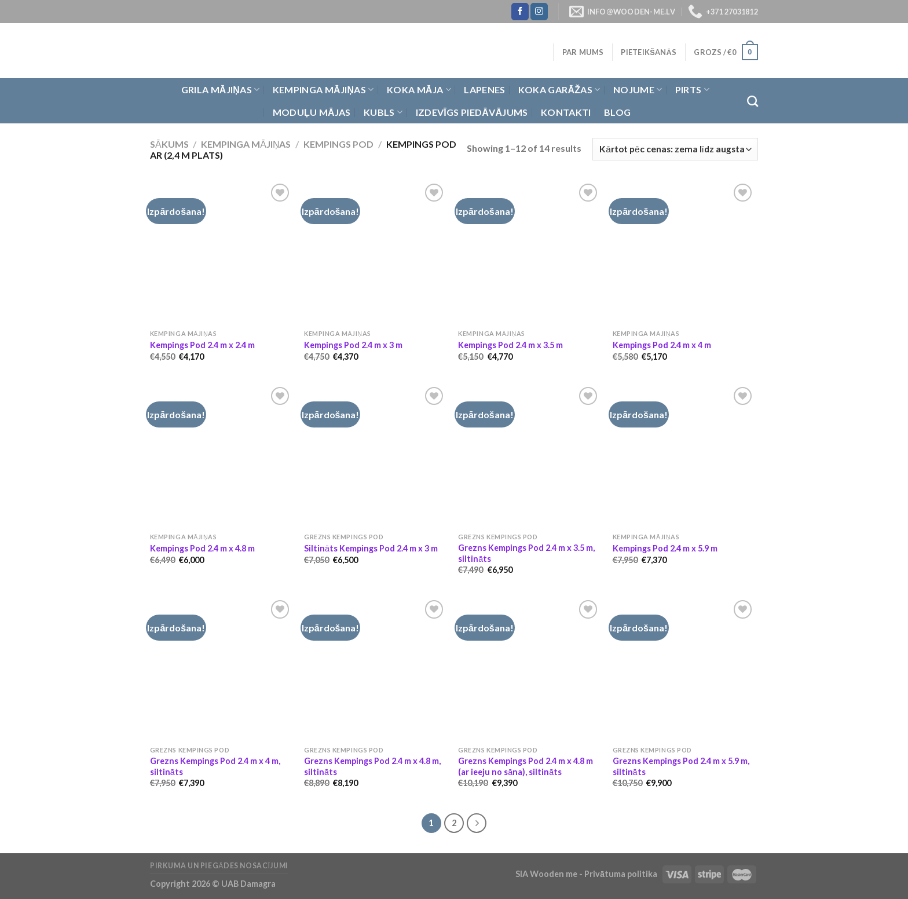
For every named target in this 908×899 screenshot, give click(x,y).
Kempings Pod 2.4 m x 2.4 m (202, 345)
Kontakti (566, 112)
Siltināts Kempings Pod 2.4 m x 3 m (371, 548)
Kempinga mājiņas (323, 90)
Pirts (692, 90)
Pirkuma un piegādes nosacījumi (219, 865)
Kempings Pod (338, 143)
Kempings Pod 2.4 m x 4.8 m (202, 548)
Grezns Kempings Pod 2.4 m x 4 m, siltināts (215, 766)
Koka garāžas (559, 90)
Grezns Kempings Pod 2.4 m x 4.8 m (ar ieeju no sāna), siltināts (525, 766)
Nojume (637, 90)
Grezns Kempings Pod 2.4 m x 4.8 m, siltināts (372, 766)
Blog (617, 112)
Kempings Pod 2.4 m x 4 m (662, 345)
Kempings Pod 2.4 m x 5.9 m (665, 548)
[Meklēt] (752, 101)
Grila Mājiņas (220, 90)
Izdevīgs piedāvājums (472, 112)
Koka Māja (419, 90)
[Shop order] (675, 149)
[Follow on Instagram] (539, 11)
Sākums (169, 143)
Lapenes (484, 89)
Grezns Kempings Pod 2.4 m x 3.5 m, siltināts (526, 553)
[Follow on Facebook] (520, 11)
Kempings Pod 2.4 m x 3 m (353, 345)
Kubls (383, 112)
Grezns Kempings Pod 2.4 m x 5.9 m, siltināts (681, 766)
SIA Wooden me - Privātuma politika (587, 874)
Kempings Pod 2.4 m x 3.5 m (510, 345)
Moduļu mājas (312, 112)
